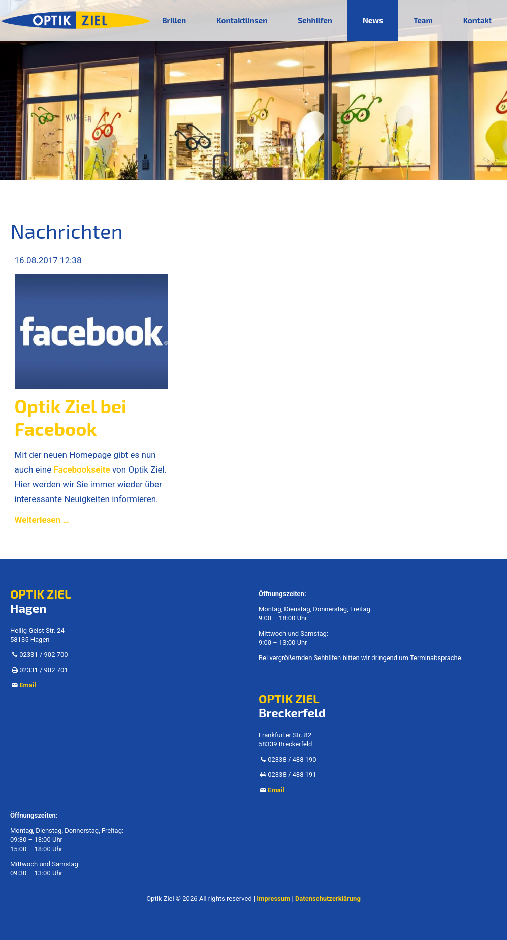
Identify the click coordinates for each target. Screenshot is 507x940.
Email (27, 685)
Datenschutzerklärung (328, 898)
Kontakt (477, 20)
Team (423, 20)
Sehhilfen (315, 20)
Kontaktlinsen (241, 20)
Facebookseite (81, 469)
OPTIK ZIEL (40, 593)
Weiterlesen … (42, 520)
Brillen (174, 20)
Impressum (273, 898)
